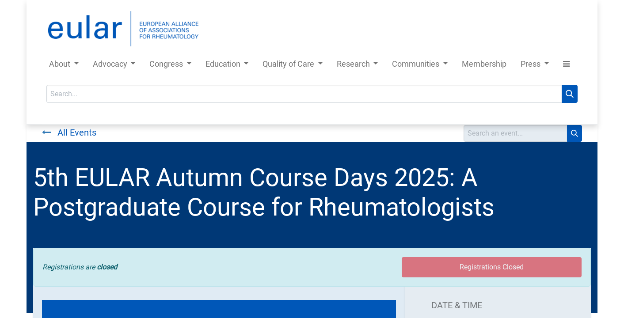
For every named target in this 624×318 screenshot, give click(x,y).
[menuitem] (484, 65)
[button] (566, 65)
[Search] (570, 94)
